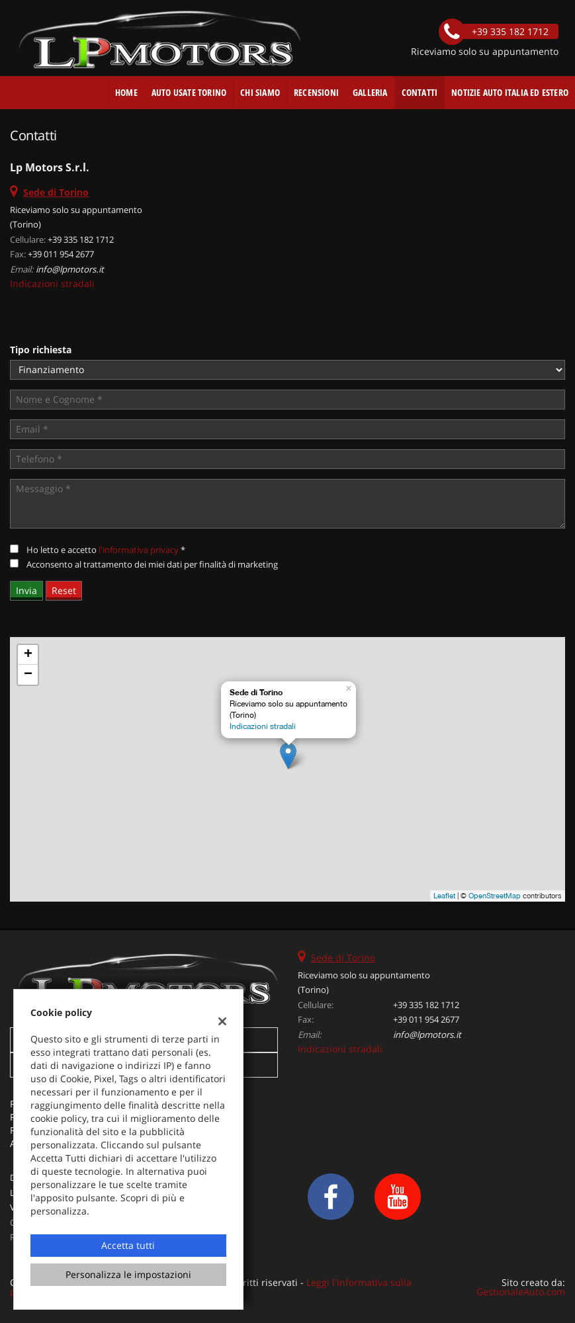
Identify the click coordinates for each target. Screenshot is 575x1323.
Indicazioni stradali (52, 283)
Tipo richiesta (40, 349)
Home (126, 92)
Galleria (370, 92)
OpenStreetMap (494, 896)
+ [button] (28, 655)
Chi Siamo (260, 92)
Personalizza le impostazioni (128, 1274)
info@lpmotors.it (70, 269)
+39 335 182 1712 (81, 239)
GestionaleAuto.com (520, 1291)
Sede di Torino (343, 957)
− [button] (28, 675)
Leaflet (444, 896)
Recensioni (316, 92)
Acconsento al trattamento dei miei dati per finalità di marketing (152, 564)
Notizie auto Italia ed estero (509, 92)
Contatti (420, 92)
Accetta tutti (128, 1245)
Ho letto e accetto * (105, 550)
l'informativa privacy (139, 550)
